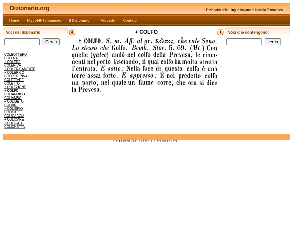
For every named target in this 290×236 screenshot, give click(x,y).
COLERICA (12, 65)
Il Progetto (106, 20)
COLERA (11, 58)
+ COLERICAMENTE (19, 69)
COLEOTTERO (15, 54)
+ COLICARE (14, 119)
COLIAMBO (13, 98)
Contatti (130, 20)
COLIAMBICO (14, 94)
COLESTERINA (16, 76)
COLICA (10, 112)
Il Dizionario (79, 20)
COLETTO (12, 83)
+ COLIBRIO (13, 108)
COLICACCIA (14, 116)
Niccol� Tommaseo (44, 20)
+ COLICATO (14, 123)
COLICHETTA (14, 126)
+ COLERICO (14, 72)
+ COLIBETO (14, 101)
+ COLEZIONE (15, 87)
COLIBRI (10, 105)
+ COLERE (12, 62)
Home (14, 20)
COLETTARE (14, 80)
